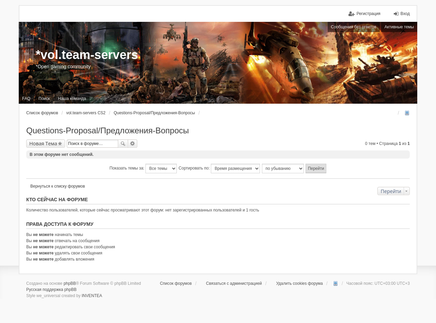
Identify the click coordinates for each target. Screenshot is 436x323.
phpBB (70, 283)
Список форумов (176, 283)
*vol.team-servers (87, 55)
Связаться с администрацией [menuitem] (234, 283)
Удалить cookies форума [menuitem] (299, 283)
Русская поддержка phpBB (51, 289)
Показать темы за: (143, 168)
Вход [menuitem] (405, 13)
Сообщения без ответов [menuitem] (353, 27)
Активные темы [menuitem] (399, 27)
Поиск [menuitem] (44, 98)
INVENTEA (92, 295)
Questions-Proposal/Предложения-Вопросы (107, 130)
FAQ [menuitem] (26, 98)
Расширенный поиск (132, 144)
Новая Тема (43, 143)
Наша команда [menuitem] (72, 98)
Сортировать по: (219, 168)
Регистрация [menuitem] (368, 13)
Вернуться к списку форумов (57, 186)
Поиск (123, 144)
